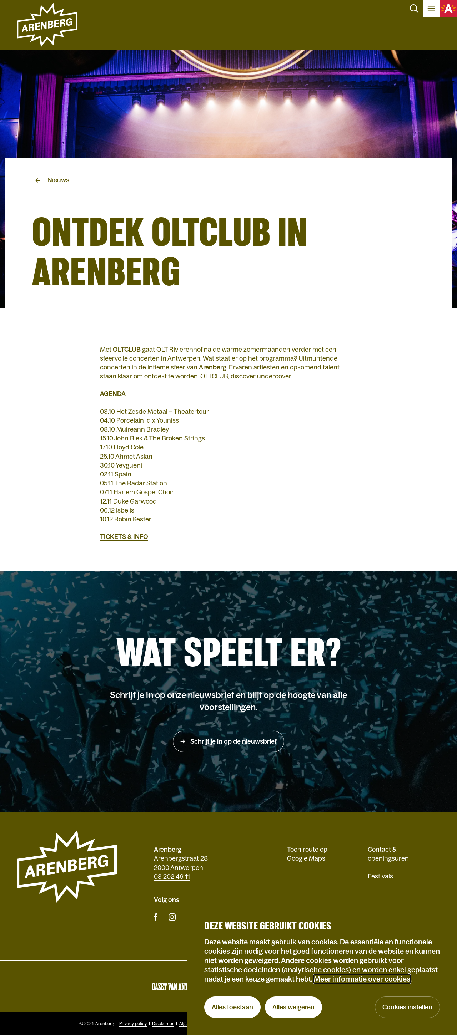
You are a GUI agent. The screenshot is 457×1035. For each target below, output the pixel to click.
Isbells (125, 510)
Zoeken (414, 8)
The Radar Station (140, 483)
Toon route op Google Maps (307, 854)
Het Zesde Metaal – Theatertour (162, 411)
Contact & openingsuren (388, 854)
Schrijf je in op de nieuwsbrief (233, 741)
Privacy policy (133, 1023)
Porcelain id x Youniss (147, 420)
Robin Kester (132, 519)
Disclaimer (163, 1023)
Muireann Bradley (142, 429)
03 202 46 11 (172, 876)
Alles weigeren (293, 1007)
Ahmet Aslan (133, 456)
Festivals (380, 876)
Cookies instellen (407, 1007)
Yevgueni (129, 465)
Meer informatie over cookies (362, 979)
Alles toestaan (232, 1007)
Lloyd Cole (129, 447)
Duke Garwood (135, 501)
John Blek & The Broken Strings (159, 438)
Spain (123, 474)
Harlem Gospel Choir (144, 492)
